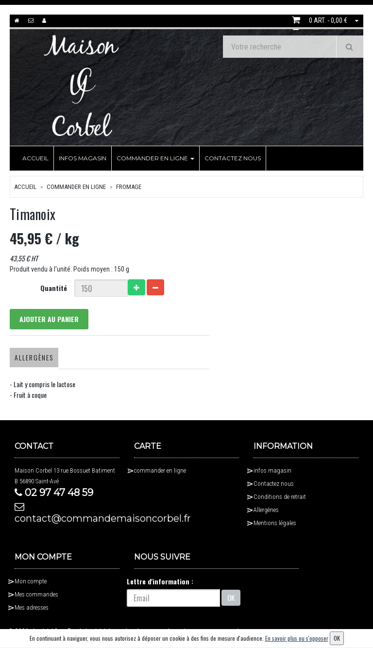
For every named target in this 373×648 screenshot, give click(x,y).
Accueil (35, 158)
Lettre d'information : (160, 581)
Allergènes (34, 357)
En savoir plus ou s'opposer (296, 638)
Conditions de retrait (280, 496)
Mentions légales (275, 523)
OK (231, 598)
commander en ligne (155, 158)
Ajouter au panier (49, 319)
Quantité (53, 288)
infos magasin (82, 158)
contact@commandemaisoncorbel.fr (67, 513)
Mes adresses (32, 607)
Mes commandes (36, 594)
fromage (128, 186)
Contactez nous (232, 158)
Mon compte (31, 581)
